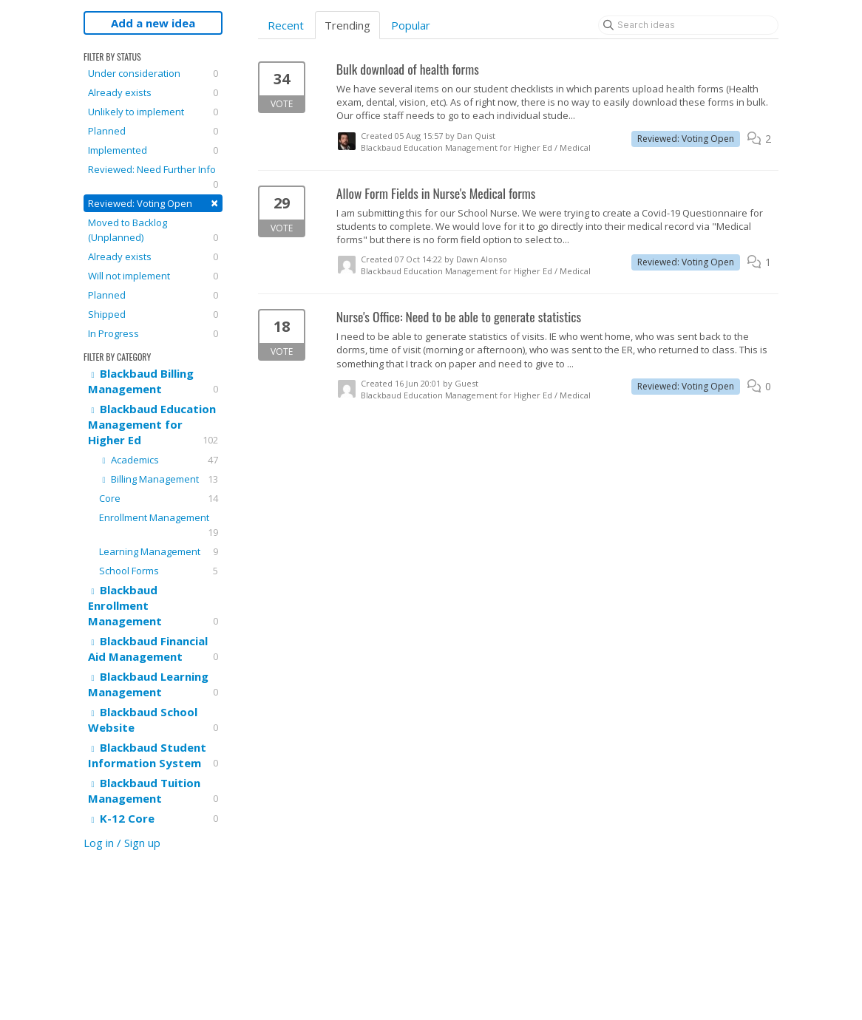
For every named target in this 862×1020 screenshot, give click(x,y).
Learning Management (158, 551)
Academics (158, 459)
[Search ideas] (688, 25)
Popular (410, 25)
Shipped (153, 314)
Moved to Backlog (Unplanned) (153, 230)
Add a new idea (153, 23)
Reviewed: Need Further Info (153, 177)
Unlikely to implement (153, 111)
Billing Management (158, 479)
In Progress (153, 333)
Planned (153, 130)
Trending (347, 25)
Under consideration (153, 73)
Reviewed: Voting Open (153, 202)
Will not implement (153, 275)
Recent (286, 25)
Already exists (153, 92)
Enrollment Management (158, 525)
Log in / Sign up (122, 842)
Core (158, 498)
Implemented (153, 150)
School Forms (158, 570)
